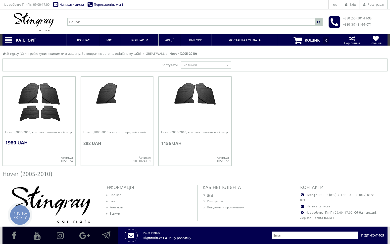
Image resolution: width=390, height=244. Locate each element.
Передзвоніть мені (108, 4)
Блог (110, 201)
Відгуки (112, 213)
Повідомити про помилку (223, 207)
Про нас (113, 195)
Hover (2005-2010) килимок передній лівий (114, 132)
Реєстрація (213, 201)
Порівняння (352, 40)
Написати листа (71, 4)
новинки (190, 65)
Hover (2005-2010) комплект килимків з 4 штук (39, 132)
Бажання (376, 40)
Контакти (114, 207)
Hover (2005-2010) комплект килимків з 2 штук (195, 132)
